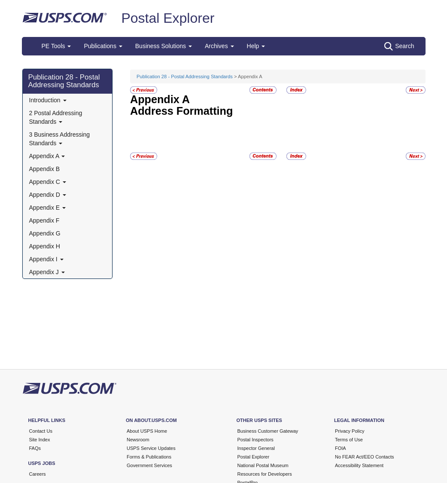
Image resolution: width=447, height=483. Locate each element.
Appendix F (44, 220)
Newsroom (138, 439)
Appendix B (44, 168)
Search (399, 46)
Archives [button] (219, 46)
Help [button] (256, 46)
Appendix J (47, 272)
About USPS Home (147, 431)
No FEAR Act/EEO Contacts (364, 456)
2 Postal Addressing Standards (55, 117)
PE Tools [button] (56, 46)
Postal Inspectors (255, 439)
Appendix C (47, 181)
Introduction (48, 100)
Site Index (39, 439)
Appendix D (47, 194)
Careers (37, 474)
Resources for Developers (264, 474)
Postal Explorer (167, 18)
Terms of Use (349, 439)
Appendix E (47, 207)
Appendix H (44, 246)
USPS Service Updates (151, 448)
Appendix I (46, 259)
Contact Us (40, 431)
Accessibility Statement (359, 465)
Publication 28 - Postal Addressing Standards (64, 81)
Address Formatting (181, 111)
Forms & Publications (149, 456)
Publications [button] (103, 46)
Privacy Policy (349, 431)
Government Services (149, 465)
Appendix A (47, 156)
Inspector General (256, 448)
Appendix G (45, 233)
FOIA (340, 448)
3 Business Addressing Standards (59, 139)
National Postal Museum (263, 465)
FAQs (35, 448)
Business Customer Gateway (267, 431)
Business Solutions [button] (163, 46)
